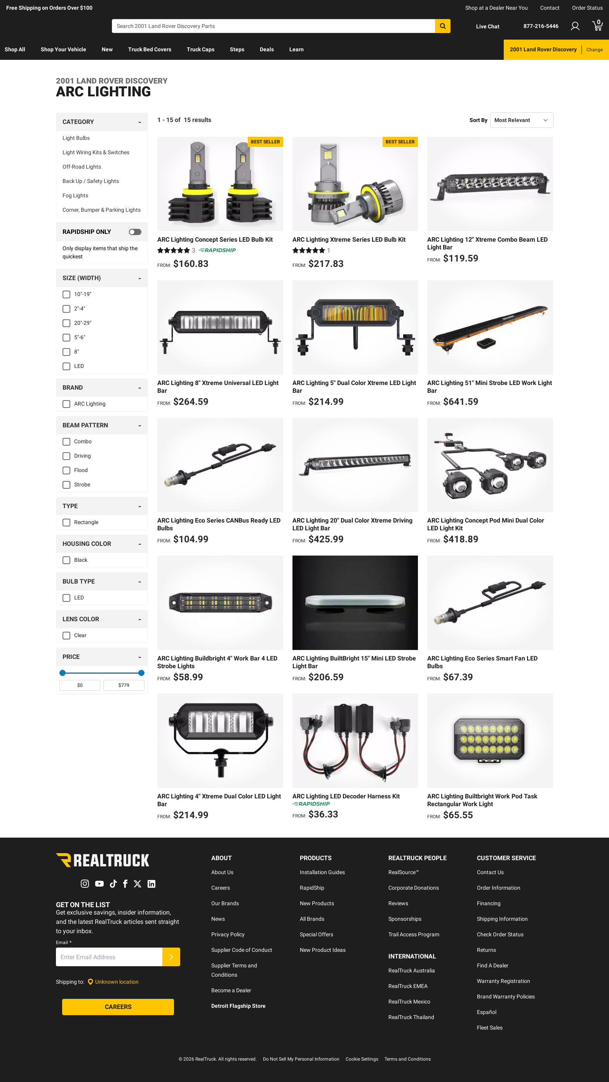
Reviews (398, 903)
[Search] (281, 26)
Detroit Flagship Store (238, 1006)
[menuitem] (15, 50)
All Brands (312, 919)
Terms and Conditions (408, 1059)
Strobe (82, 484)
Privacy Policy (228, 934)
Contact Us (490, 872)
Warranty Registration (503, 981)
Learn (296, 49)
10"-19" (82, 294)
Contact (550, 8)
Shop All (15, 49)
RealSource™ (403, 872)
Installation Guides (322, 872)
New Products (317, 903)
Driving (82, 456)
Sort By (478, 120)
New (107, 49)
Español (486, 1012)
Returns (486, 950)
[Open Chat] (481, 26)
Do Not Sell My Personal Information (301, 1059)
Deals (267, 49)
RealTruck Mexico (409, 1001)
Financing (489, 903)
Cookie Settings (362, 1059)
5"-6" (79, 337)
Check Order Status (500, 934)
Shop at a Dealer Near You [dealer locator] (496, 8)
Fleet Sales (490, 1028)
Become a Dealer (231, 990)
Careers (220, 888)
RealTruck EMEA (408, 986)
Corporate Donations (413, 888)
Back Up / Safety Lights (91, 181)
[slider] (62, 673)
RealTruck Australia (411, 970)
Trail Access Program (413, 934)
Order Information (498, 888)
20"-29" (82, 323)
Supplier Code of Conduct (241, 950)
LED (79, 366)
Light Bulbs (76, 138)
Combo (83, 441)
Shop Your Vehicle (63, 49)
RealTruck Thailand (411, 1017)
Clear (80, 635)
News (218, 919)
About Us (222, 872)
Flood (81, 470)
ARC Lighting (90, 404)
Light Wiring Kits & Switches (96, 152)
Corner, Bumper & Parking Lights (102, 210)
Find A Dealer (492, 965)
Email (63, 943)
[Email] (109, 957)
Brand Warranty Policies (506, 996)
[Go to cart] (597, 26)
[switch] (101, 232)
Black (80, 560)
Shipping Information (502, 919)
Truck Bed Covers (149, 49)
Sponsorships (404, 919)
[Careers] (118, 1007)
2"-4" (79, 308)
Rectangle (86, 522)
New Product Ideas (323, 950)
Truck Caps (200, 49)
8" (76, 351)
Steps (237, 49)
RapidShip (312, 888)
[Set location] (113, 982)
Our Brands (225, 903)
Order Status (587, 8)
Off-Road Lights (82, 167)
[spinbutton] (79, 685)
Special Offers (316, 934)
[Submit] (171, 957)
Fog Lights (75, 195)
